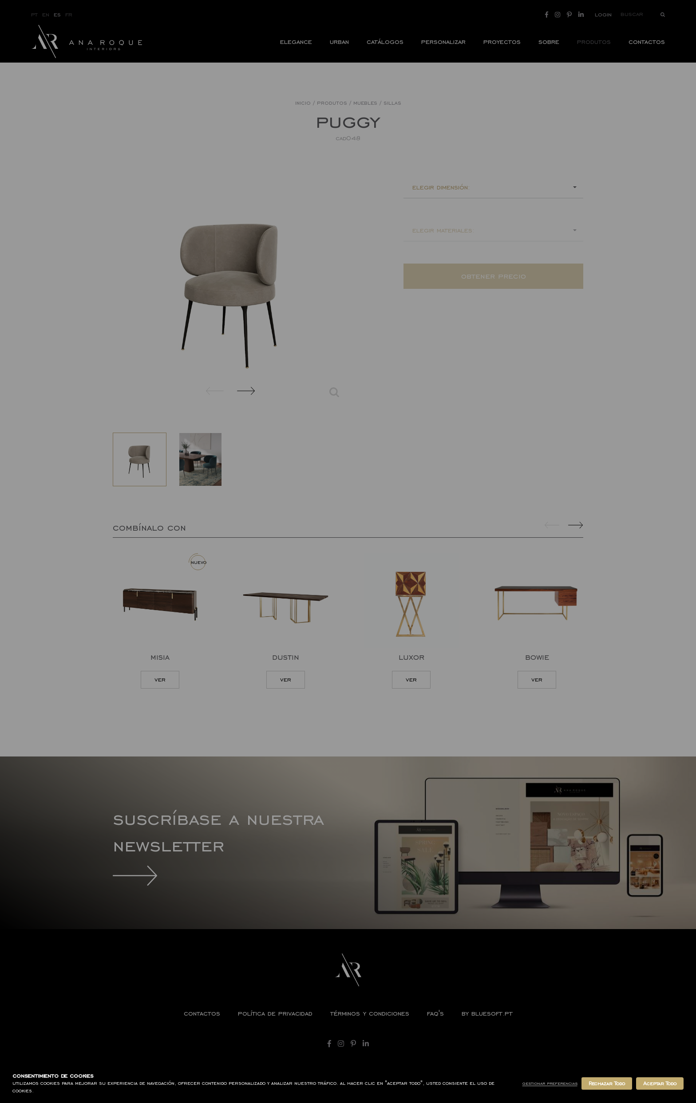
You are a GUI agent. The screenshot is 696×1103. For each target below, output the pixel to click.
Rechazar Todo (607, 1083)
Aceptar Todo (659, 1083)
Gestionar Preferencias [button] (549, 1083)
